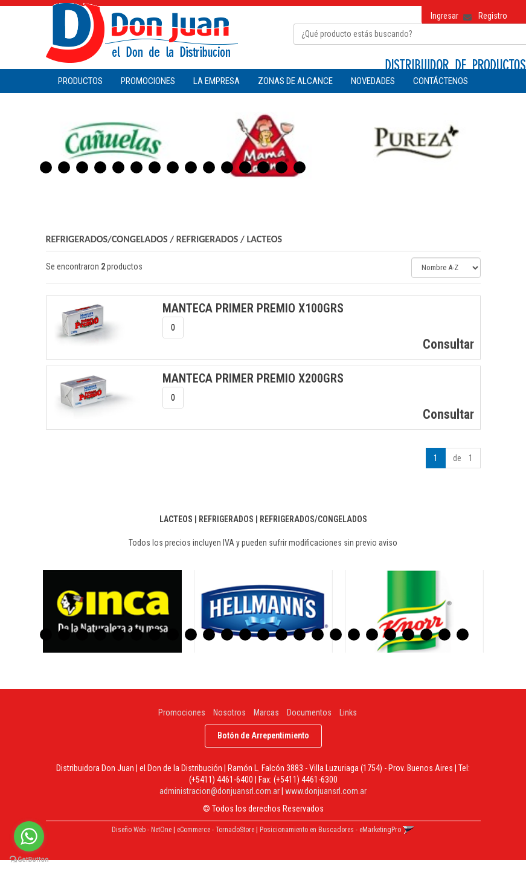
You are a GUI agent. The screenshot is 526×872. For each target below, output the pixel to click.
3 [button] (82, 167)
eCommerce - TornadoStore (215, 829)
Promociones (181, 712)
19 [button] (372, 634)
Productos (80, 81)
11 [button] (227, 167)
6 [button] (136, 167)
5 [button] (118, 167)
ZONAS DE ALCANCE (295, 81)
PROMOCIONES (148, 81)
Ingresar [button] (444, 16)
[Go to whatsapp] (29, 836)
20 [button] (390, 634)
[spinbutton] (173, 327)
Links (348, 712)
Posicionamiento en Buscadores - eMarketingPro (330, 829)
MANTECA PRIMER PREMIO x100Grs (253, 308)
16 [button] (318, 634)
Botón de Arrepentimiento (263, 735)
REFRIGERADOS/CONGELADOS (107, 239)
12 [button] (245, 167)
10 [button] (209, 167)
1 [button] (46, 167)
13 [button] (263, 167)
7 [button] (155, 167)
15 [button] (299, 167)
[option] (112, 144)
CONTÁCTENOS (440, 81)
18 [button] (354, 634)
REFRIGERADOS (207, 239)
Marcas (266, 712)
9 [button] (191, 167)
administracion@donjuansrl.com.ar (219, 791)
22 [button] (426, 634)
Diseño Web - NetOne (142, 829)
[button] (463, 13)
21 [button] (408, 634)
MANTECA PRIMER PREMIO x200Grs (253, 378)
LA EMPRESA (216, 81)
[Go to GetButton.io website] (29, 860)
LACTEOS (264, 239)
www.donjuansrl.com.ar (326, 791)
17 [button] (336, 634)
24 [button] (463, 634)
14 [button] (281, 167)
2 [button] (64, 167)
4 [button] (100, 167)
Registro (492, 16)
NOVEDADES (373, 81)
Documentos (309, 712)
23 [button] (444, 634)
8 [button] (173, 167)
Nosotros (229, 712)
